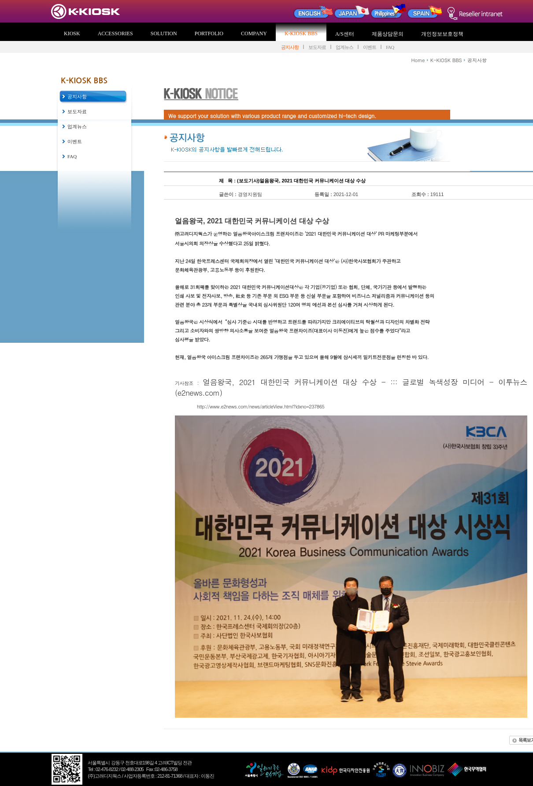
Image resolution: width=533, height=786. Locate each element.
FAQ (390, 47)
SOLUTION (164, 33)
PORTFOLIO (209, 33)
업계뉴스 (344, 47)
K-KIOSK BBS (301, 33)
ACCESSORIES (115, 33)
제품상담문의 (387, 34)
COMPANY (254, 33)
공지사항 (290, 47)
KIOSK (72, 33)
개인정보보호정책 (442, 34)
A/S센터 (344, 34)
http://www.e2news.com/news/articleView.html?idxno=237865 (260, 406)
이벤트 (369, 47)
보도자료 (317, 47)
